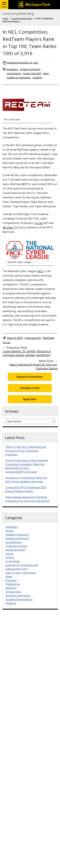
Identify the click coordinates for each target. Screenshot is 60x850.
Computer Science (16, 546)
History (9, 557)
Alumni (9, 531)
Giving (9, 553)
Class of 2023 (15, 338)
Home (5, 18)
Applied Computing (30, 69)
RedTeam (48, 338)
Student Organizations (19, 77)
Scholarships (13, 592)
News (46, 73)
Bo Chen (8, 227)
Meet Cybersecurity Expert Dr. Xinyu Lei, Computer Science (33, 366)
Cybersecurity (32, 338)
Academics (12, 69)
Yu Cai (39, 223)
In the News (12, 561)
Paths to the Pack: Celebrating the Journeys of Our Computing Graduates (25, 450)
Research (10, 588)
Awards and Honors (17, 538)
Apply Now (29, 399)
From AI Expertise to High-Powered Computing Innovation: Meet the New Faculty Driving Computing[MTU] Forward (26, 466)
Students (37, 77)
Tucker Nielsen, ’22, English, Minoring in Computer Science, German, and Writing (27, 353)
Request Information (30, 376)
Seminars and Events (17, 595)
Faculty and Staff (32, 73)
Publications (12, 584)
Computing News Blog (18, 14)
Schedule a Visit (30, 388)
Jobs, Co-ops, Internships (20, 572)
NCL (40, 271)
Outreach (11, 580)
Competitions (14, 73)
